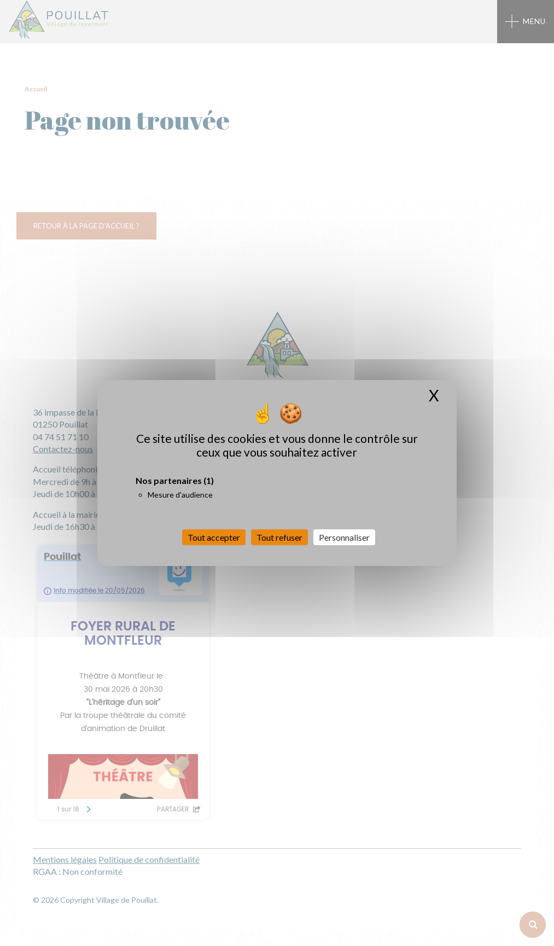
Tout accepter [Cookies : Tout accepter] (214, 537)
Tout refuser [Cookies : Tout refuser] (279, 537)
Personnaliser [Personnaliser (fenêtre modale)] (344, 537)
